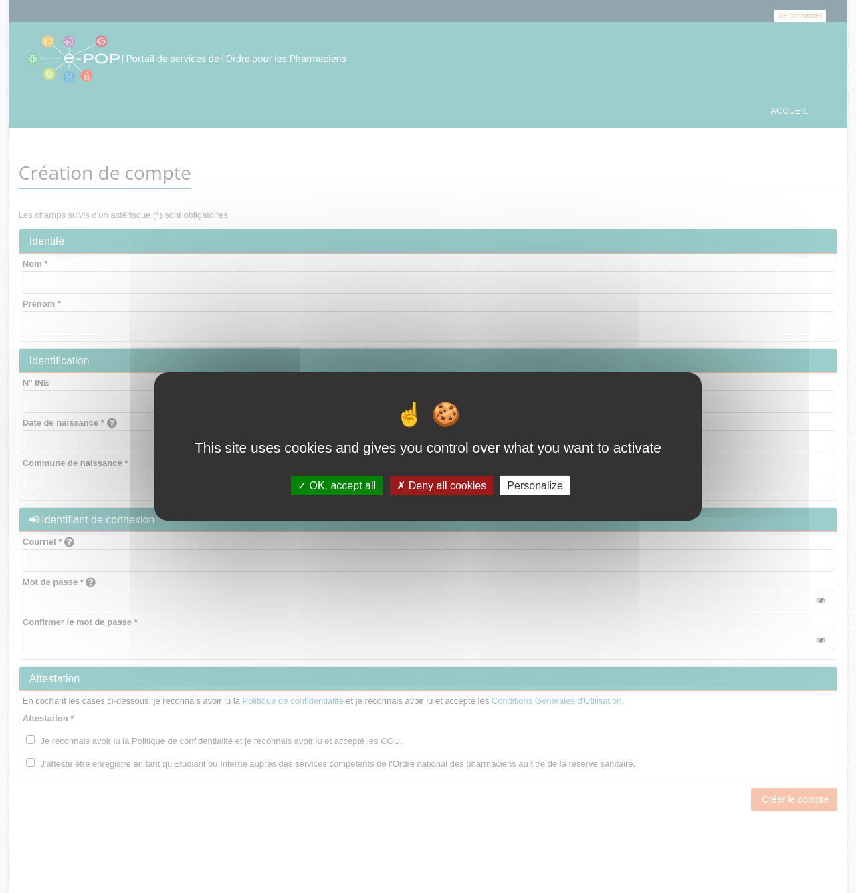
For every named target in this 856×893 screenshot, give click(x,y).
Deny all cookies (441, 485)
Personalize (535, 485)
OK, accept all (337, 485)
